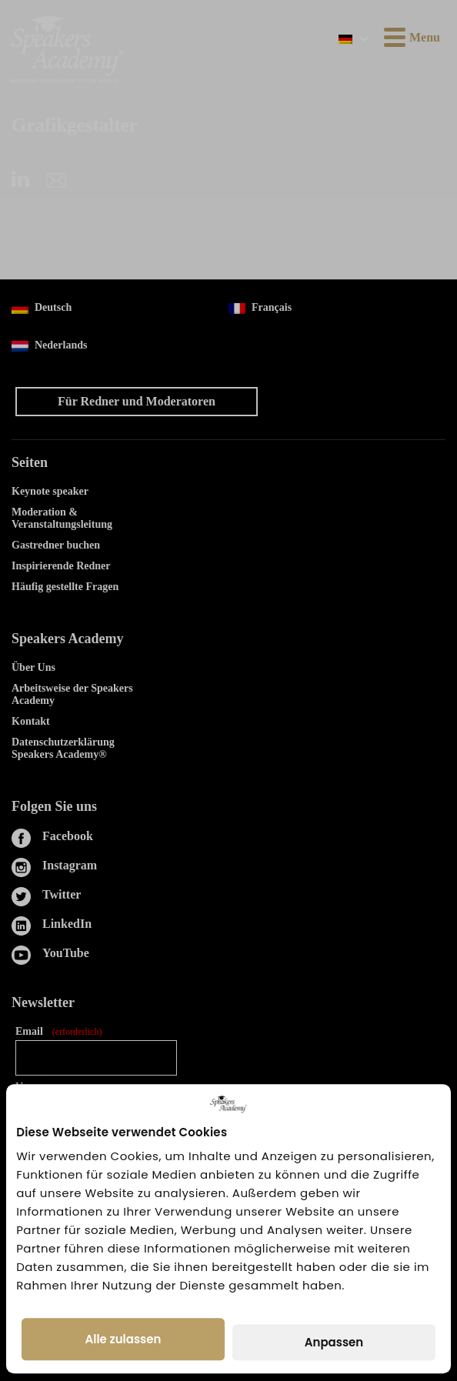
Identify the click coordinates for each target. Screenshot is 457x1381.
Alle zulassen (123, 1339)
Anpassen (334, 1342)
